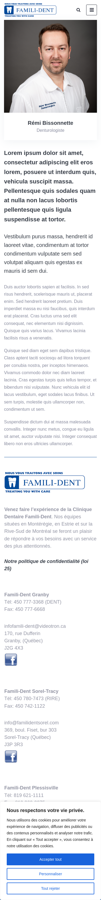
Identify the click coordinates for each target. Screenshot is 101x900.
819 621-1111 (29, 795)
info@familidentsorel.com (31, 722)
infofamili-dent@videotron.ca (35, 626)
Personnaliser (50, 874)
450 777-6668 (30, 609)
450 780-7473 (29, 698)
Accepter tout (50, 859)
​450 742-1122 (30, 706)
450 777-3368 (29, 602)
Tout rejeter (50, 888)
